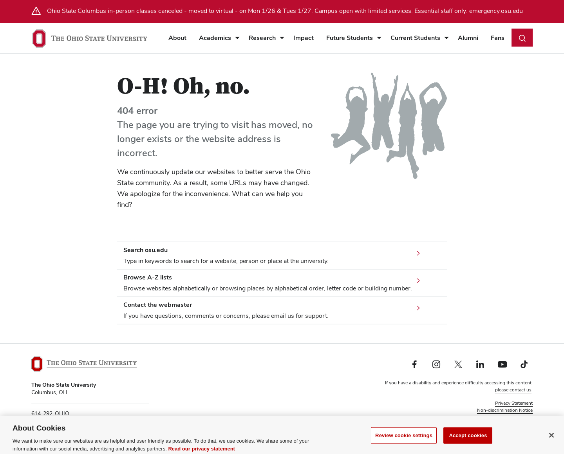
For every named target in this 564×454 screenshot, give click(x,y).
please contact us (513, 390)
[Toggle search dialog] (522, 38)
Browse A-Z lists (147, 277)
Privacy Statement (514, 403)
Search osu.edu (145, 250)
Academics (215, 38)
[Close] (551, 439)
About (177, 38)
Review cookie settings (508, 417)
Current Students (415, 38)
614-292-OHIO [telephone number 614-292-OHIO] (50, 413)
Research (262, 38)
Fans (497, 38)
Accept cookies (468, 440)
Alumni (468, 38)
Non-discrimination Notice (505, 410)
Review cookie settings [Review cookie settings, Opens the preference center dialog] (403, 440)
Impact (303, 38)
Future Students (349, 38)
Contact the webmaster (157, 305)
